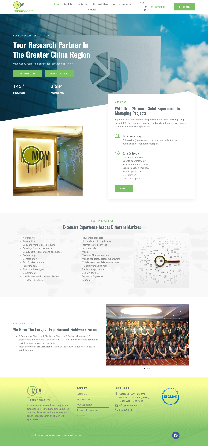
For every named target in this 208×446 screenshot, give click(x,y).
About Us (68, 4)
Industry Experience (122, 4)
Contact (92, 9)
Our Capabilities (100, 4)
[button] (107, 335)
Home (56, 4)
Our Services (82, 4)
